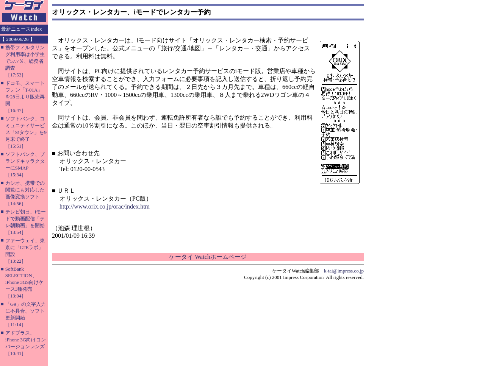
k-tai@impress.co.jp (344, 271)
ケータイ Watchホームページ (207, 257)
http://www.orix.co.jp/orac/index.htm (104, 206)
